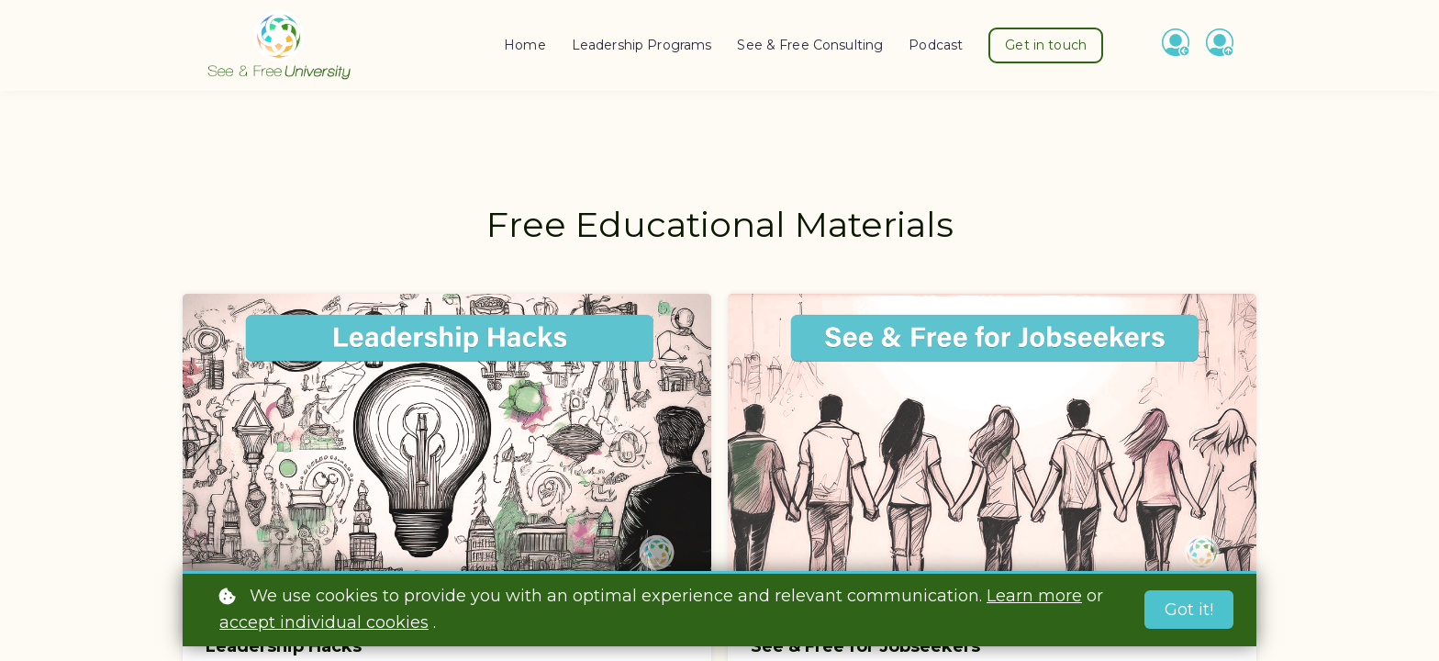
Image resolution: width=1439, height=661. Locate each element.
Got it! (1189, 609)
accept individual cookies (324, 622)
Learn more (1034, 596)
